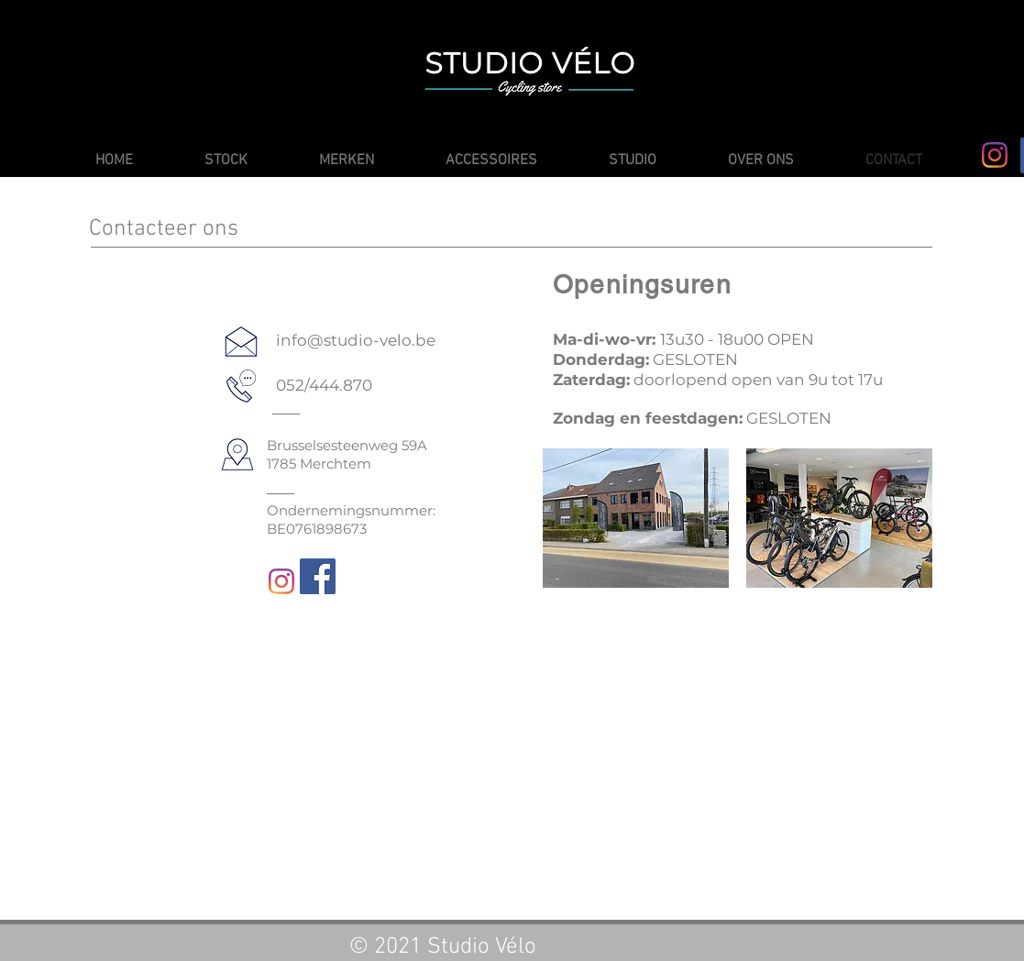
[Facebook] (318, 576)
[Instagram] (994, 155)
